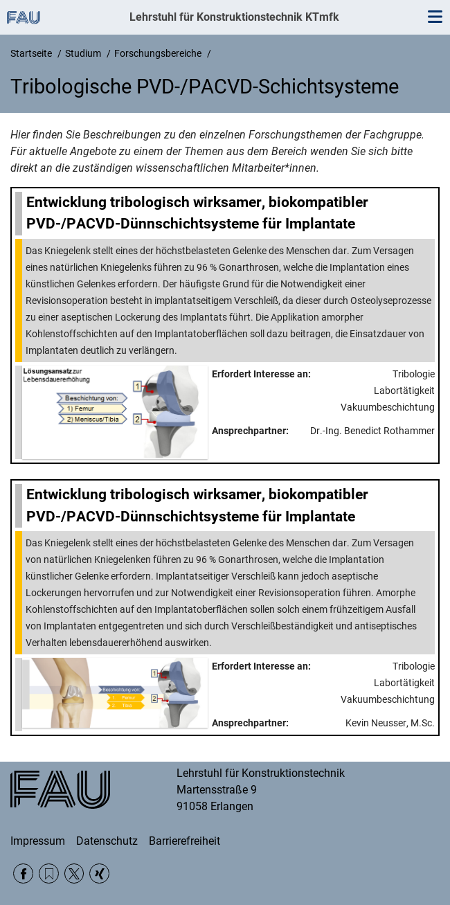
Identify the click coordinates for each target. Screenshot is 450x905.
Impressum (37, 841)
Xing (99, 873)
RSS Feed (49, 873)
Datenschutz (107, 841)
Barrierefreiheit (184, 841)
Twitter (74, 873)
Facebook (23, 873)
